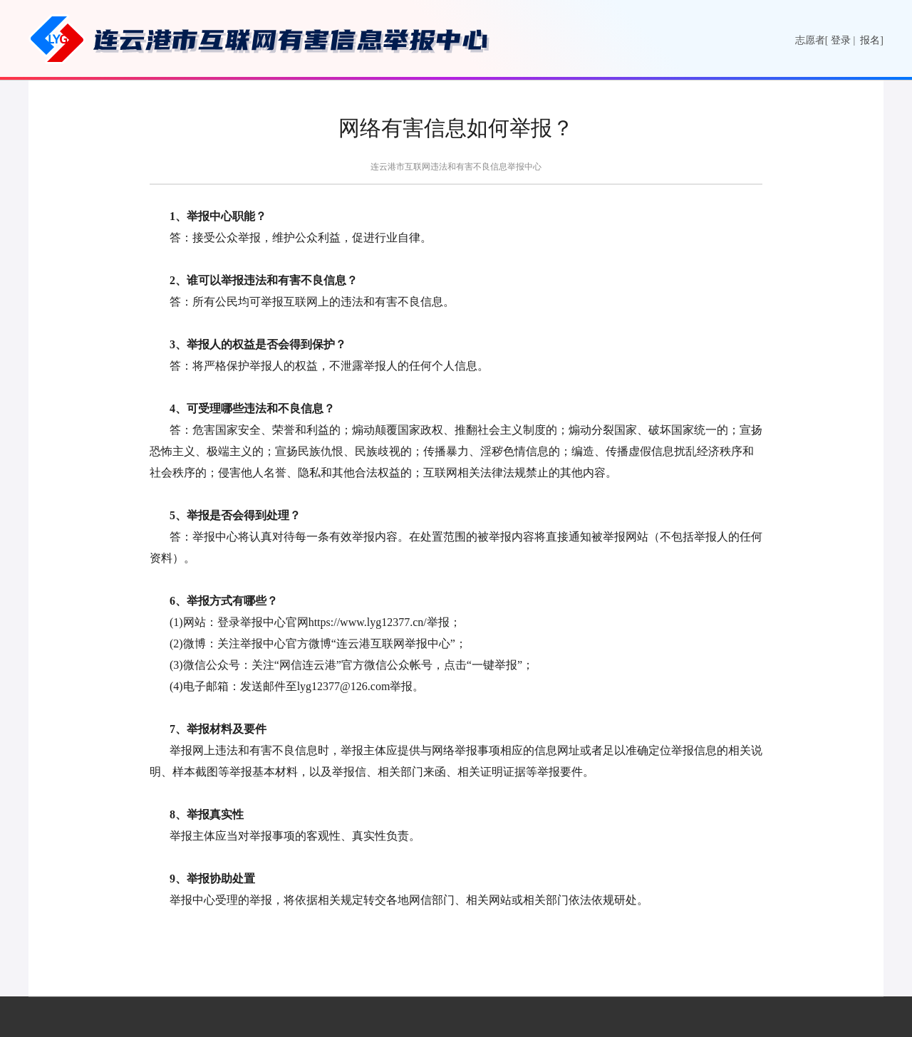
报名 (870, 40)
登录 (841, 40)
